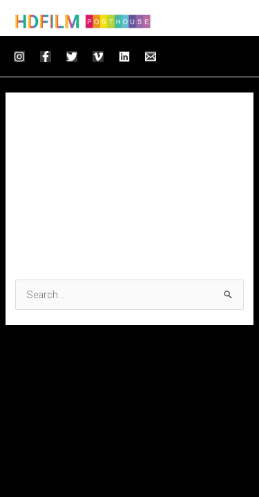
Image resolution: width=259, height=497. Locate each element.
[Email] (150, 56)
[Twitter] (71, 56)
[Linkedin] (124, 56)
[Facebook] (45, 56)
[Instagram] (19, 56)
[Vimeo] (98, 56)
